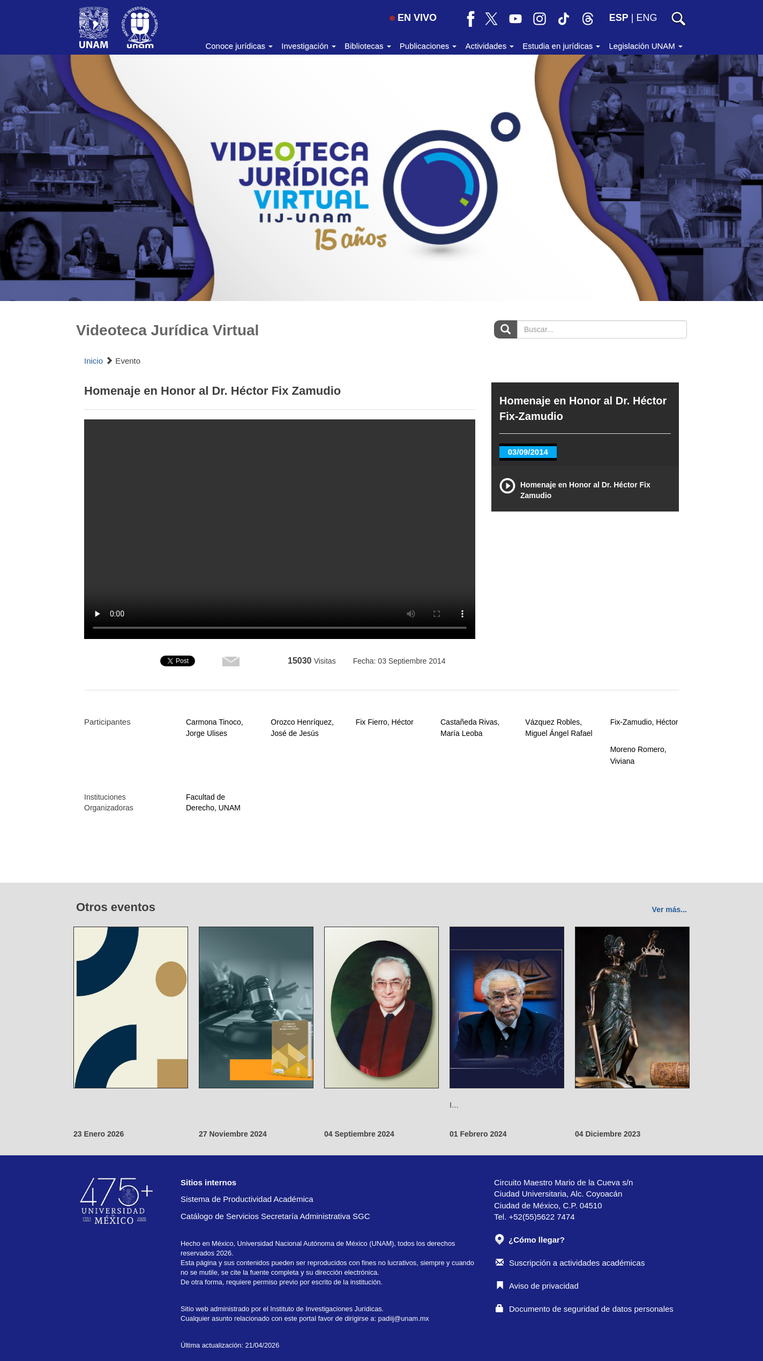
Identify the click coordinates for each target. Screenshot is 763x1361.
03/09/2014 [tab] (528, 451)
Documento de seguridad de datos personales (585, 1308)
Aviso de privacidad (537, 1285)
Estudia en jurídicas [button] (561, 45)
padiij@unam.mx (403, 1318)
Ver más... (669, 909)
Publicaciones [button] (428, 45)
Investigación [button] (308, 45)
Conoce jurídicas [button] (239, 45)
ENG (646, 17)
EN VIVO (413, 17)
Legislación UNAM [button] (646, 45)
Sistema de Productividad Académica (247, 1199)
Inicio (93, 360)
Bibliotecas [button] (368, 45)
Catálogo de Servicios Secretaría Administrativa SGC (275, 1216)
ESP (619, 17)
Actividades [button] (489, 45)
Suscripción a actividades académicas (570, 1262)
